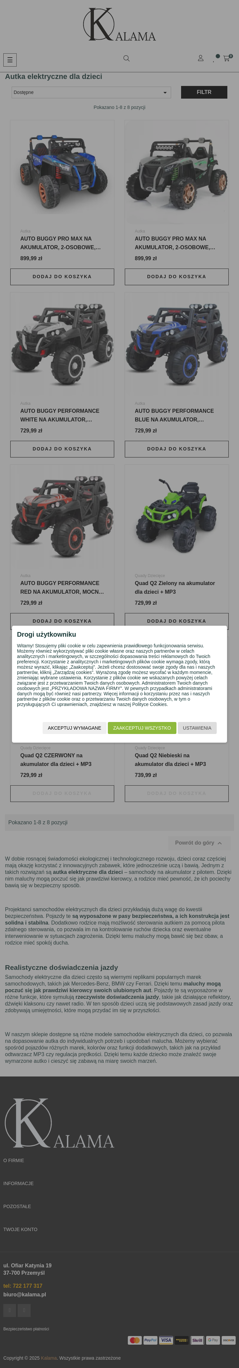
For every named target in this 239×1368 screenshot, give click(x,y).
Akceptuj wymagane (74, 728)
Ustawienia (197, 728)
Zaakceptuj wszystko (142, 728)
